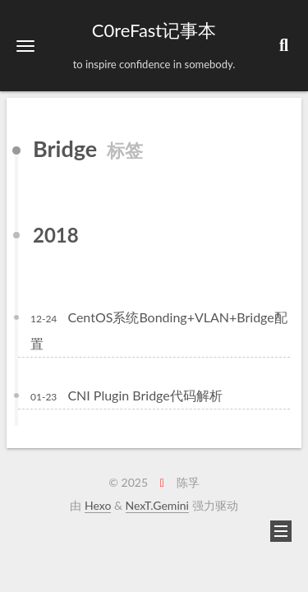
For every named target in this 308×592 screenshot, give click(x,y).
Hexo (98, 505)
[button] (25, 45)
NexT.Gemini (157, 505)
